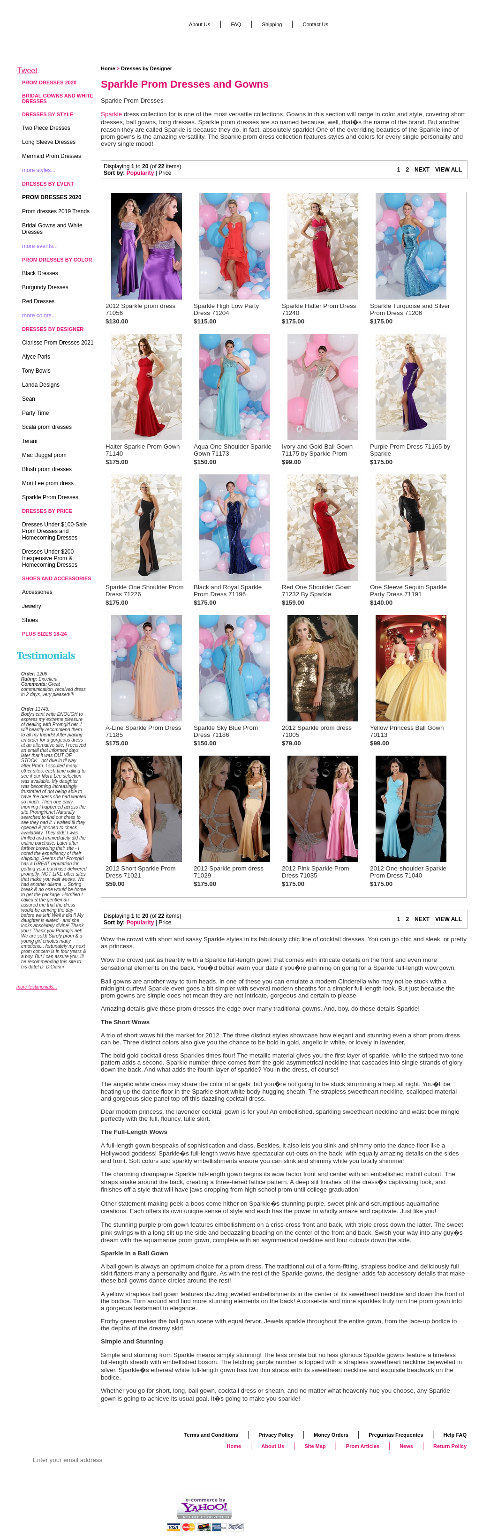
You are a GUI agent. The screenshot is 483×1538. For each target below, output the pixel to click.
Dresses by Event (48, 184)
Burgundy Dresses (45, 287)
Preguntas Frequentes (396, 1435)
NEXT (422, 169)
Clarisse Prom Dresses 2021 (58, 342)
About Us (199, 24)
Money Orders (331, 1435)
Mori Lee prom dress (48, 483)
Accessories (37, 592)
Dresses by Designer (146, 68)
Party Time (35, 413)
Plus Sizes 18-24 (44, 634)
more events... (40, 246)
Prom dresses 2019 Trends (56, 211)
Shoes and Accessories (56, 578)
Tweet (27, 71)
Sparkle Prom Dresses (50, 497)
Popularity (140, 173)
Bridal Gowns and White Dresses (57, 98)
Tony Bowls (36, 371)
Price (164, 173)
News (406, 1446)
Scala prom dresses (47, 427)
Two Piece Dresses (46, 128)
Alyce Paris (36, 356)
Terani (30, 441)
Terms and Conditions (211, 1435)
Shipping (272, 24)
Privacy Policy (276, 1435)
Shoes (30, 620)
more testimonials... (36, 987)
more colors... (39, 315)
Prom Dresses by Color (57, 260)
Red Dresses (38, 301)
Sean (28, 399)
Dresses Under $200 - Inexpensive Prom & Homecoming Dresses (49, 558)
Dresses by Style (47, 114)
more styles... (38, 170)
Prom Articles (362, 1446)
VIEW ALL (448, 169)
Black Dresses (40, 273)
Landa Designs (41, 385)
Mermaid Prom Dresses (51, 156)
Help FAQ (455, 1435)
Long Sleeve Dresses (48, 142)
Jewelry (31, 606)
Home (108, 68)
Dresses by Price (47, 511)
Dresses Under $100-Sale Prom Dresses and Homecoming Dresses (54, 531)
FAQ (236, 24)
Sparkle (111, 114)
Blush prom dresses (47, 469)
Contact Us (315, 24)
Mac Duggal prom (44, 455)
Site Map (314, 1446)
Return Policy (450, 1446)
